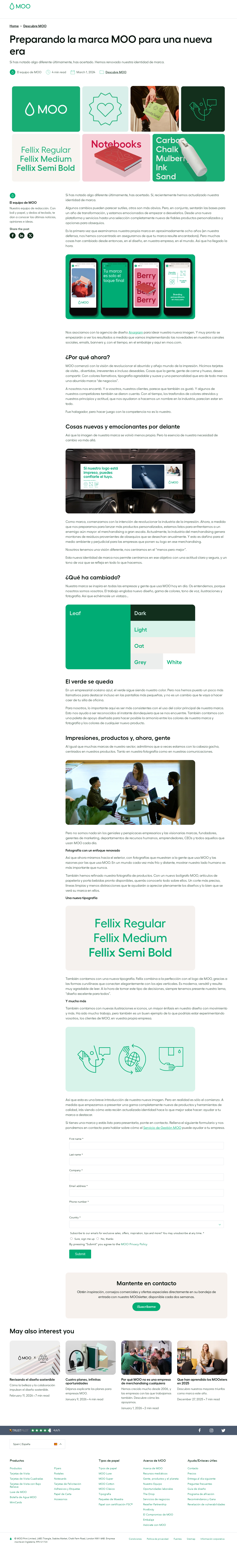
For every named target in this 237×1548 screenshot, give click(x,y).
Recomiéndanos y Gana (202, 1499)
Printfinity (148, 1509)
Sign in (182, 5)
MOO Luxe (105, 1473)
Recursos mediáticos (155, 1473)
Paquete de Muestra (149, 5)
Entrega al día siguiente (202, 1478)
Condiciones (135, 1538)
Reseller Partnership (154, 1504)
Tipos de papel (108, 1468)
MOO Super (106, 1478)
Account (169, 5)
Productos (16, 1468)
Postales (39, 15)
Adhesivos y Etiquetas (67, 1489)
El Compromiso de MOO (158, 1514)
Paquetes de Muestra (111, 1499)
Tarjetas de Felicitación (67, 1484)
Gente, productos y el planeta (160, 1478)
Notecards (60, 1478)
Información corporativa (212, 1538)
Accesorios (112, 15)
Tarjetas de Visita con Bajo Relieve (25, 1485)
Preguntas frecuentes (200, 1484)
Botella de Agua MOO (23, 1497)
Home (14, 26)
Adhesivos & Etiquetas (62, 15)
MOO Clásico (107, 1489)
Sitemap (191, 1538)
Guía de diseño (197, 1489)
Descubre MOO (34, 26)
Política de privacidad (157, 1538)
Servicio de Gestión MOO (162, 1128)
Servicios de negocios (156, 1499)
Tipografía (105, 1494)
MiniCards (16, 1502)
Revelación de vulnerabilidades (206, 1504)
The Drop (149, 1494)
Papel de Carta (62, 1494)
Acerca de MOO (153, 1468)
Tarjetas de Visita (20, 15)
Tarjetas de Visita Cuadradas (26, 1478)
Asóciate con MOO (154, 1525)
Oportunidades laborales (158, 1489)
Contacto (193, 1468)
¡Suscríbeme (146, 1307)
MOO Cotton (106, 1484)
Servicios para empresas (137, 15)
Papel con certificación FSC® (116, 1504)
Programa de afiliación (201, 1494)
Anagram (136, 332)
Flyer (83, 15)
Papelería (95, 15)
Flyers (57, 1468)
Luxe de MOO (18, 1492)
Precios (192, 1473)
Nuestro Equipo (152, 1484)
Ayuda (170, 15)
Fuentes (178, 1538)
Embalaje (148, 1519)
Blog (159, 15)
